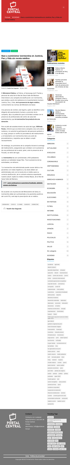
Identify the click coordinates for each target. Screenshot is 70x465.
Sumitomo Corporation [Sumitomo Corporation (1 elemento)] (53, 387)
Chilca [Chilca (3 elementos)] (49, 278)
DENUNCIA (51, 175)
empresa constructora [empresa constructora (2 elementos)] (53, 308)
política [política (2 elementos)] (66, 373)
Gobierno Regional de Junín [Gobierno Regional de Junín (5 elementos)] (55, 324)
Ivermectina (35, 204)
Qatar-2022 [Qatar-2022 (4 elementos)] (57, 376)
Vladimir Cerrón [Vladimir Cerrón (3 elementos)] (52, 401)
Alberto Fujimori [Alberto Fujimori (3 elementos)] (52, 267)
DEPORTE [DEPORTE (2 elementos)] (58, 294)
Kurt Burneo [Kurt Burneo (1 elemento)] (51, 340)
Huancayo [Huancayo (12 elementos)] (59, 329)
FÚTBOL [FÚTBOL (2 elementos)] (55, 314)
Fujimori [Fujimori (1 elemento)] (50, 314)
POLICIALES (51, 237)
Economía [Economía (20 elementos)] (57, 303)
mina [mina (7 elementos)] (63, 357)
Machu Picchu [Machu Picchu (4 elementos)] (51, 351)
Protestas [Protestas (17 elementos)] (50, 376)
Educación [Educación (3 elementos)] (65, 303)
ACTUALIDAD (51, 148)
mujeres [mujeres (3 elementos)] (60, 359)
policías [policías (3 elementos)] (55, 373)
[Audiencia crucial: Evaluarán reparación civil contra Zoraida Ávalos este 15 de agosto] (50, 128)
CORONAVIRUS (6, 51)
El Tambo (20, 204)
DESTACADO (51, 184)
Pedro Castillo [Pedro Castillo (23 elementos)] (60, 365)
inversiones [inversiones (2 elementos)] (60, 335)
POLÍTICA (50, 242)
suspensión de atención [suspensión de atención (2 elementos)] (54, 390)
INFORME (50, 211)
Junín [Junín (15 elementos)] (57, 337)
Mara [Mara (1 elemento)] (58, 351)
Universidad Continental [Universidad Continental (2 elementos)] (54, 398)
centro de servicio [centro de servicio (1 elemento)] (58, 275)
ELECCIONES (51, 197)
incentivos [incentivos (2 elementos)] (50, 332)
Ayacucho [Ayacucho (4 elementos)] (50, 272)
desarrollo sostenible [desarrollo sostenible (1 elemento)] (53, 300)
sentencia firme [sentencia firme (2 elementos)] (52, 384)
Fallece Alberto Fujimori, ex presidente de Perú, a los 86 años (61, 70)
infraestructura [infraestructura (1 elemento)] (52, 335)
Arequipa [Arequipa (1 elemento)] (62, 270)
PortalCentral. (30, 459)
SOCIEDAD (15, 17)
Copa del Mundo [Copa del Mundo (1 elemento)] (52, 283)
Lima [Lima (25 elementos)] (57, 346)
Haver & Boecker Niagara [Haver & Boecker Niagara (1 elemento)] (54, 326)
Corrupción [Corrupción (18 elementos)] (51, 286)
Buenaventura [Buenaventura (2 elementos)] (63, 272)
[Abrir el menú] (63, 7)
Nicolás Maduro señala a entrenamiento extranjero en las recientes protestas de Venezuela (57, 114)
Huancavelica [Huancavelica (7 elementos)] (51, 329)
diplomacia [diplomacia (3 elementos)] (50, 303)
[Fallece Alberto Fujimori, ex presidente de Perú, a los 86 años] (50, 70)
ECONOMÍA (51, 188)
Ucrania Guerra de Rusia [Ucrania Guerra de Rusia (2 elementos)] (59, 395)
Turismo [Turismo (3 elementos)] (63, 393)
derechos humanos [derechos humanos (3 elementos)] (53, 297)
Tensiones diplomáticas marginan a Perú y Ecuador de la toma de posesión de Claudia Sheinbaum (57, 99)
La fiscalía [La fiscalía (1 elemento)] (58, 340)
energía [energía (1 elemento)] (63, 308)
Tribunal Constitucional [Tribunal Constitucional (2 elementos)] (53, 393)
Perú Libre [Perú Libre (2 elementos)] (50, 370)
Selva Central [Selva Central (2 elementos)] (62, 381)
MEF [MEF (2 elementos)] (49, 357)
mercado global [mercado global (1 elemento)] (56, 357)
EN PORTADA (51, 202)
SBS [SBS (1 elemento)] (58, 379)
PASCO (49, 233)
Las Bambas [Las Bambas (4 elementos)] (51, 346)
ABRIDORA (51, 143)
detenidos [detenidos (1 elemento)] (63, 300)
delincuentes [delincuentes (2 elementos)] (51, 294)
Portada (7, 17)
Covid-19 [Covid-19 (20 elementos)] (57, 286)
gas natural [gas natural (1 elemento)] (51, 321)
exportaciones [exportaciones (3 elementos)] (51, 311)
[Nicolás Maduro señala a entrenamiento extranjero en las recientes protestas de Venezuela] (50, 113)
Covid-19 (13, 204)
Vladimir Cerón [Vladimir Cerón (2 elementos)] (61, 401)
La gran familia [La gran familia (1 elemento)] (51, 343)
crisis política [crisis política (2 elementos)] (60, 289)
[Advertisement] (35, 35)
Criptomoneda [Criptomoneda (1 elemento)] (51, 289)
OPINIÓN (50, 229)
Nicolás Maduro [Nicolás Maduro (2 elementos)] (52, 362)
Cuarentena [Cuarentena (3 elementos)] (51, 292)
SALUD (49, 246)
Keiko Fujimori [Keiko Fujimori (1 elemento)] (63, 337)
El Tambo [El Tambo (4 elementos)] (57, 306)
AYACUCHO (51, 152)
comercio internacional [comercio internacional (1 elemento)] (59, 278)
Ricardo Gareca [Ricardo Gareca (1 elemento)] (51, 379)
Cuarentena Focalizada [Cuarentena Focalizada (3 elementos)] (61, 292)
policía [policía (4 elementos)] (49, 373)
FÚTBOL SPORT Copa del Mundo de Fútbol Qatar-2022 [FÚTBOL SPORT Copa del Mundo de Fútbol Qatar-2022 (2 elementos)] (58, 317)
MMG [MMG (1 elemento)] (49, 359)
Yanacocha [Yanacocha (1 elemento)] (50, 404)
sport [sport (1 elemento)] (59, 384)
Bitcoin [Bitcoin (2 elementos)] (56, 272)
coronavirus (5, 204)
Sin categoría (51, 251)
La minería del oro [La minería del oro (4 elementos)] (61, 343)
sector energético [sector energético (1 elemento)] (52, 381)
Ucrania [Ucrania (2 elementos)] (50, 395)
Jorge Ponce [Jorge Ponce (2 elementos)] (51, 337)
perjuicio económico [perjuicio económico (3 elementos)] (53, 368)
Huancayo (27, 204)
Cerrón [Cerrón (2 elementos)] (66, 275)
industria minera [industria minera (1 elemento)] (59, 332)
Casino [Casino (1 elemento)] (49, 275)
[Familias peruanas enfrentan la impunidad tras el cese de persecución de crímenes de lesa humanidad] (50, 82)
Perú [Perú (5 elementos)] (61, 368)
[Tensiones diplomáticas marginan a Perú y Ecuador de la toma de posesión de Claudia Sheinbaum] (50, 97)
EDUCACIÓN (51, 193)
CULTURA (50, 170)
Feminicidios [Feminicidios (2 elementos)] (60, 311)
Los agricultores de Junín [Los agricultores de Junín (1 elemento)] (54, 348)
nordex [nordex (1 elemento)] (59, 362)
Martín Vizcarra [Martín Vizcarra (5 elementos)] (52, 354)
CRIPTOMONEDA (53, 166)
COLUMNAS (51, 157)
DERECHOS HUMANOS (55, 179)
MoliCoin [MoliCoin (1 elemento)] (54, 359)
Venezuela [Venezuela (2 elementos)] (64, 398)
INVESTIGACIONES (53, 220)
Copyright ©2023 (20, 459)
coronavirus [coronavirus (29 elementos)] (61, 283)
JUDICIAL (50, 224)
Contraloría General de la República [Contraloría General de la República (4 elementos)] (57, 281)
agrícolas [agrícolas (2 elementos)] (57, 264)
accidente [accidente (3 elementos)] (50, 264)
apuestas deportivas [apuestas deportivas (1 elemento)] (53, 270)
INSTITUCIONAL (53, 215)
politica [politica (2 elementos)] (60, 373)
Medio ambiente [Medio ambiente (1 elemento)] (61, 354)
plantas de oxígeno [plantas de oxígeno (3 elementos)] (60, 370)
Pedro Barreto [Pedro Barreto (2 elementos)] (51, 365)
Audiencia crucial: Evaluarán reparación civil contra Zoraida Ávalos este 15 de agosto (57, 130)
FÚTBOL (50, 206)
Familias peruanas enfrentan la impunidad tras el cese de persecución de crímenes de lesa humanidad (58, 84)
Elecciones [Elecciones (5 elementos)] (51, 306)
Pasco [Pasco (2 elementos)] (64, 362)
